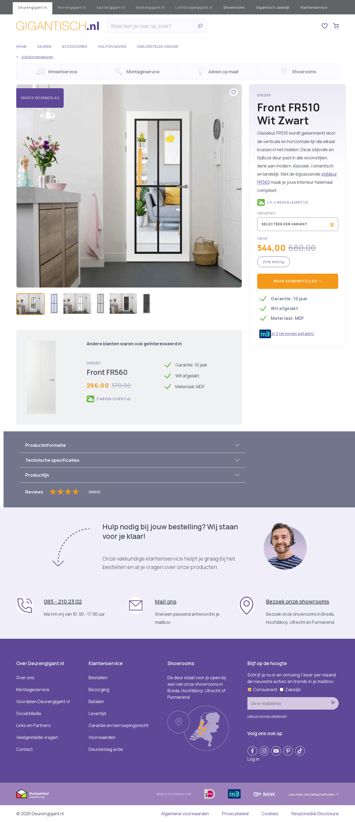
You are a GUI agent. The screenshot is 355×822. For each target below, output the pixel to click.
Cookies (270, 814)
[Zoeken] (152, 26)
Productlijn (37, 475)
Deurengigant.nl (32, 7)
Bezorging (99, 690)
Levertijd (97, 713)
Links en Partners (33, 725)
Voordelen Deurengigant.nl (43, 701)
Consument (262, 689)
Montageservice (32, 690)
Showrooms (234, 7)
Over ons (25, 678)
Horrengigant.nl (72, 7)
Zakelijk (290, 689)
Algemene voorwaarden (185, 814)
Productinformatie (45, 445)
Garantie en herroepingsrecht (119, 725)
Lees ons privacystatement (267, 716)
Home (21, 46)
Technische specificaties (52, 460)
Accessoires (75, 46)
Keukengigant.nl (150, 7)
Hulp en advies (112, 46)
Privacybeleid (235, 814)
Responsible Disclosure (315, 814)
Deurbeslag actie (106, 749)
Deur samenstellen (297, 281)
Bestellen (98, 678)
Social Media (28, 713)
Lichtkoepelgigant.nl (193, 7)
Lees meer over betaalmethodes (314, 794)
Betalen (96, 701)
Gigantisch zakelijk (273, 7)
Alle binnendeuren (34, 57)
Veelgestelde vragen (157, 46)
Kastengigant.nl (111, 7)
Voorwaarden (102, 737)
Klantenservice (314, 7)
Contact (24, 749)
